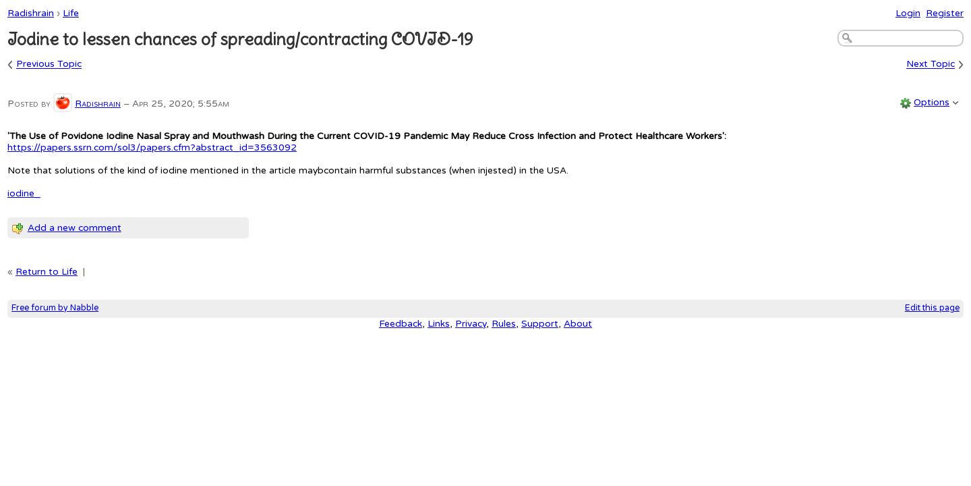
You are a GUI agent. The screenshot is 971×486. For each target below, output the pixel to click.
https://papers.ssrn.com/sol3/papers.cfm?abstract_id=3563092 (152, 147)
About (578, 323)
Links (439, 323)
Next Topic (930, 64)
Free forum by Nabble (54, 308)
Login (907, 13)
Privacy (470, 323)
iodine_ (23, 193)
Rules (504, 323)
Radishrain (30, 13)
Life (71, 13)
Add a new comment (74, 228)
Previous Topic (49, 64)
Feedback (400, 323)
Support (539, 323)
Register (945, 13)
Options (931, 102)
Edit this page (932, 308)
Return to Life (47, 271)
